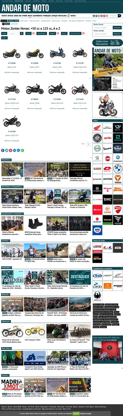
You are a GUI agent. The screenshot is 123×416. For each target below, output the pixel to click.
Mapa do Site (67, 409)
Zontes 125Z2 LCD (12, 135)
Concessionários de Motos (103, 312)
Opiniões (6, 241)
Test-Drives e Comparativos (12, 187)
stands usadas (56, 21)
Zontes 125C (12, 67)
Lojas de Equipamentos (107, 317)
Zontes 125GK (34, 103)
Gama (64, 33)
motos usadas (24, 21)
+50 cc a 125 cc (75, 33)
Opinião (24, 15)
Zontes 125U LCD (57, 103)
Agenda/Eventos (111, 305)
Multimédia (6, 267)
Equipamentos (37, 15)
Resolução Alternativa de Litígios (52, 409)
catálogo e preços (13, 21)
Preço (4, 38)
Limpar (4, 33)
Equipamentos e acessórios (12, 214)
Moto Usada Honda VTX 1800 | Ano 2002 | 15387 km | (107, 348)
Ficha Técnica (90, 407)
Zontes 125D (57, 67)
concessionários (45, 21)
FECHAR (76, 413)
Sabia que (6, 321)
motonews (64, 21)
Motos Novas (98, 307)
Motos (30, 15)
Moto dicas (6, 348)
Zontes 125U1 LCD (79, 103)
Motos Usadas (98, 305)
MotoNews (6, 160)
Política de (85, 413)
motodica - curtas (91, 21)
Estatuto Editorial (100, 407)
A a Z (28, 33)
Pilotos (96, 327)
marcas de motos (34, 21)
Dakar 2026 (17, 15)
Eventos (4, 15)
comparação (14, 24)
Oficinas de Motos (106, 314)
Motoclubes (62, 15)
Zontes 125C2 (34, 67)
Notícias (10, 15)
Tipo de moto (42, 33)
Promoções (47, 15)
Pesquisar (117, 28)
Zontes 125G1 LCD (79, 67)
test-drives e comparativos (76, 21)
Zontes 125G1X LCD (12, 103)
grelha (7, 24)
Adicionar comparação (11, 72)
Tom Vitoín (31, 407)
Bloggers (115, 324)
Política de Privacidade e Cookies (11, 409)
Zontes (52, 33)
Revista (73, 15)
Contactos (81, 407)
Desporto (6, 294)
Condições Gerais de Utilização (31, 409)
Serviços (55, 15)
